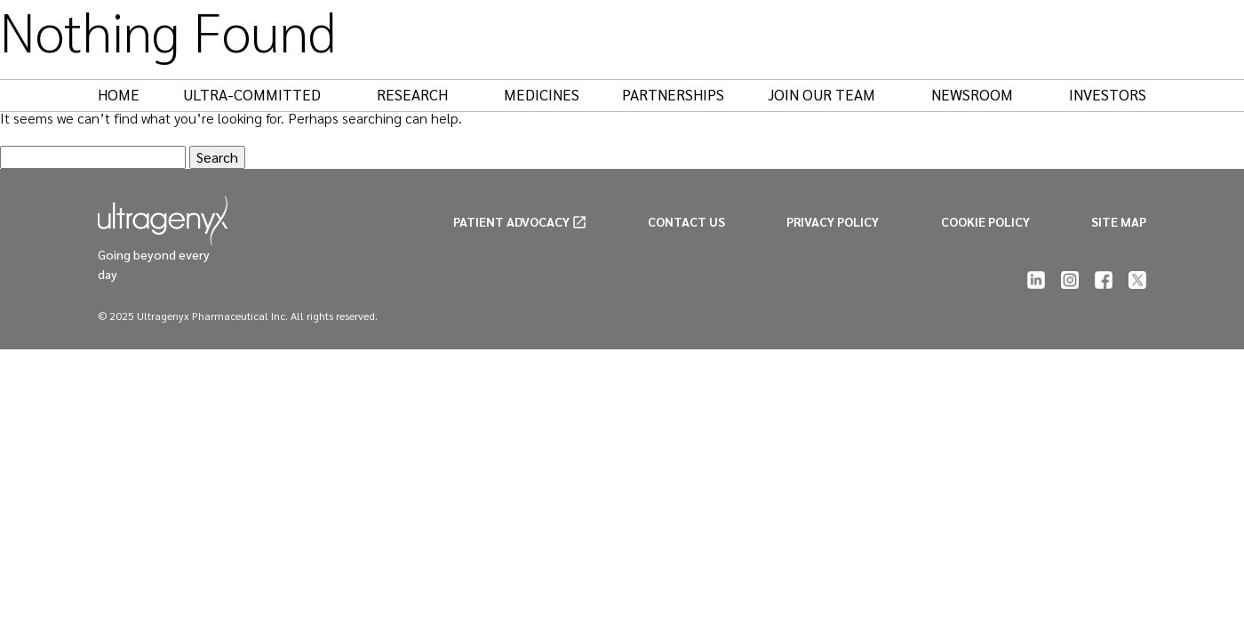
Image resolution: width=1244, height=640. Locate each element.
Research (421, 94)
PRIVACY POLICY (832, 221)
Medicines (541, 94)
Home (119, 94)
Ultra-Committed (261, 94)
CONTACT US (686, 221)
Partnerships (673, 94)
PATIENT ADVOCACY (511, 221)
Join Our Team (830, 94)
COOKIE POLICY (985, 221)
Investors (1107, 94)
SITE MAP (1118, 221)
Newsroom (981, 94)
